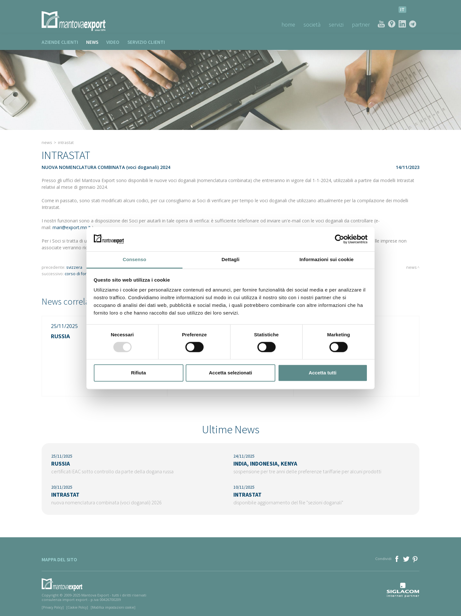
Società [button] (311, 24)
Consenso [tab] (134, 259)
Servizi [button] (336, 24)
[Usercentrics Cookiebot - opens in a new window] (339, 239)
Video (112, 42)
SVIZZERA (74, 267)
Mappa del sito (59, 559)
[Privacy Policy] (53, 607)
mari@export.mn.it (72, 227)
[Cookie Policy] (77, 607)
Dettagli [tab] (230, 259)
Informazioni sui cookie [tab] (327, 259)
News (92, 42)
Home (288, 24)
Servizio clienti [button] (146, 42)
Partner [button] (361, 24)
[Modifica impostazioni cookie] (113, 607)
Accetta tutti (322, 373)
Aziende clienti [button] (60, 42)
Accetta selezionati (230, 373)
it (402, 9)
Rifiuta (138, 373)
